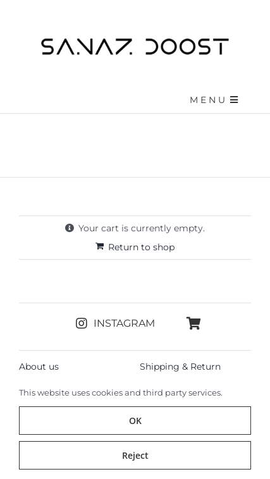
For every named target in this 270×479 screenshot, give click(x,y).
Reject (135, 455)
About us (39, 366)
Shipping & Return (180, 366)
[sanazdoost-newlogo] (135, 42)
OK (135, 421)
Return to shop (141, 247)
